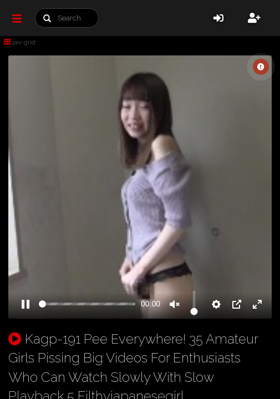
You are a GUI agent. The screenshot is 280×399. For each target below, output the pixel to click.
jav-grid (19, 42)
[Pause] (25, 304)
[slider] (87, 304)
